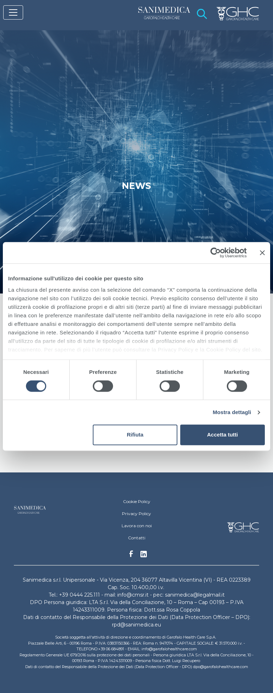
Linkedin (143, 556)
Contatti (136, 537)
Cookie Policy (136, 501)
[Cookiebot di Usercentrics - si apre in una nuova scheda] (215, 252)
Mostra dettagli (232, 412)
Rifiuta (135, 435)
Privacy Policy (136, 513)
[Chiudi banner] (262, 252)
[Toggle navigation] (13, 12)
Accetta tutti (222, 435)
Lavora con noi (137, 525)
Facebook (131, 555)
